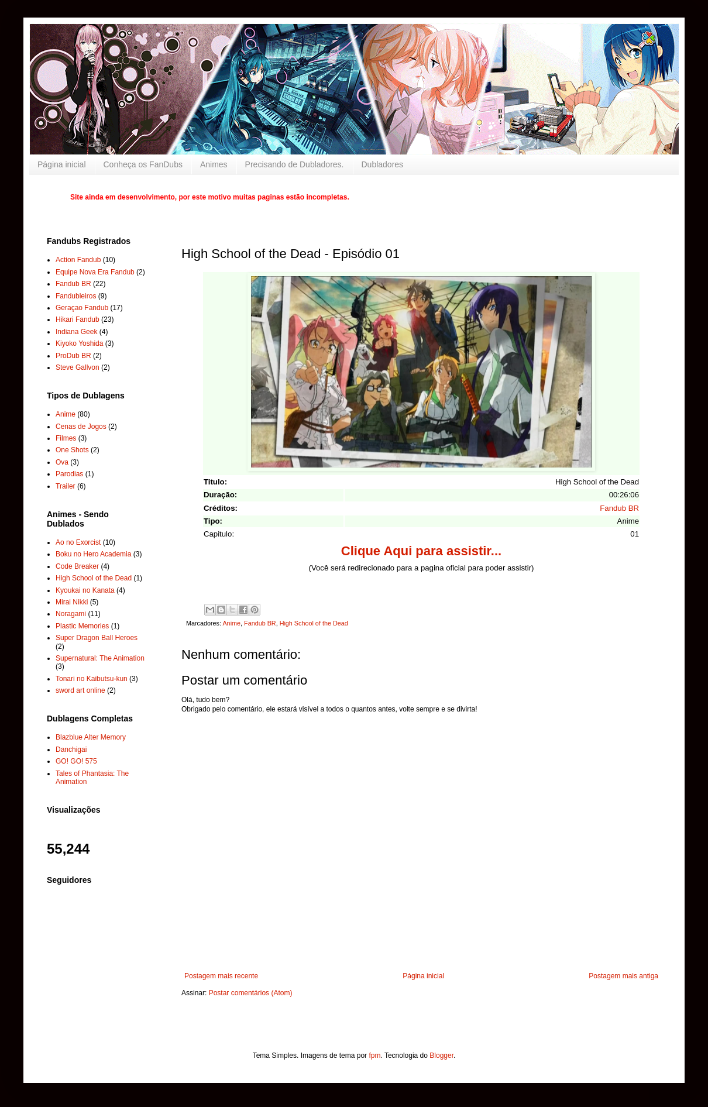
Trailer (65, 486)
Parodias (69, 474)
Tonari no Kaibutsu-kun (92, 679)
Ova (62, 462)
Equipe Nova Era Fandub (95, 272)
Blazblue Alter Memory (91, 737)
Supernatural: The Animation (100, 658)
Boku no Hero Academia (93, 554)
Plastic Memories (82, 626)
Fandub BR (619, 508)
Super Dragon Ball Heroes (97, 638)
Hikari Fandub (77, 319)
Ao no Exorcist (78, 542)
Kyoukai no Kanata (85, 590)
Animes (214, 164)
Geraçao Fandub (82, 308)
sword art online (80, 690)
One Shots (72, 450)
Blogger (441, 1055)
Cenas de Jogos (81, 426)
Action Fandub (78, 260)
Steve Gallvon (77, 367)
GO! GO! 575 (76, 761)
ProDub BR (73, 356)
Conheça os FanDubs (143, 164)
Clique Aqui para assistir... (421, 551)
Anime (231, 623)
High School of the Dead (314, 623)
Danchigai (71, 749)
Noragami (71, 614)
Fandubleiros (76, 296)
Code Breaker (77, 566)
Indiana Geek (76, 332)
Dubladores (383, 164)
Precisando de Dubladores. (294, 164)
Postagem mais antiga (623, 976)
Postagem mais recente (221, 976)
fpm (374, 1055)
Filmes (66, 438)
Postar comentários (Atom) (251, 993)
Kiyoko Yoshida (79, 343)
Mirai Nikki (72, 602)
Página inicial (61, 164)
